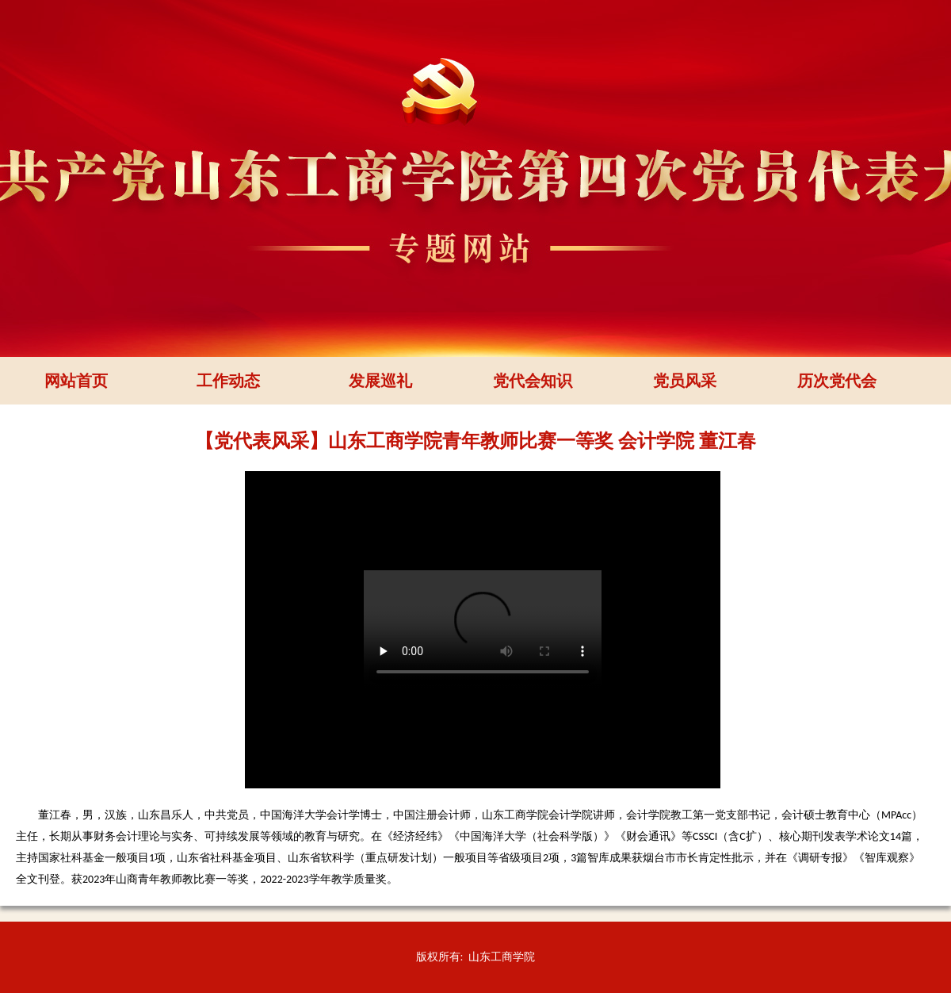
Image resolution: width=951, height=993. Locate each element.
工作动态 (228, 380)
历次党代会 (837, 380)
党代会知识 (532, 380)
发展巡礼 (380, 380)
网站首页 (76, 380)
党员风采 (684, 380)
